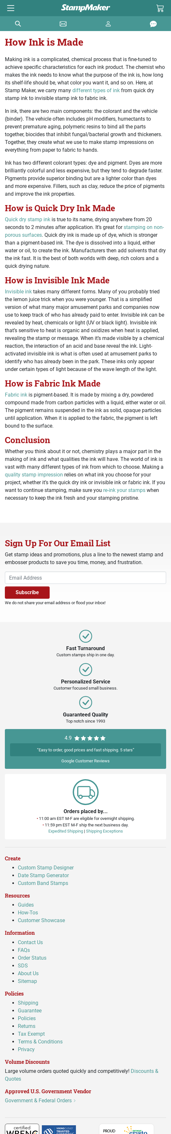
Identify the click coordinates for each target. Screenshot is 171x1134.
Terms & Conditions (40, 1042)
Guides (26, 905)
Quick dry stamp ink (27, 219)
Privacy (26, 1049)
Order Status (32, 958)
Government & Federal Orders (40, 1101)
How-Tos (28, 913)
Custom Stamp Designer (46, 868)
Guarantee (30, 1011)
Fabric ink (16, 395)
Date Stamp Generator (43, 876)
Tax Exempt (31, 1034)
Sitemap (27, 981)
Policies (27, 1018)
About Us (28, 973)
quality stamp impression (34, 475)
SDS (23, 966)
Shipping (28, 1003)
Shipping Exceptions (104, 831)
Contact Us (30, 942)
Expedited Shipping (65, 831)
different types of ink (96, 90)
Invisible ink (18, 292)
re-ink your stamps (124, 490)
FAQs (24, 950)
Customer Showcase (41, 921)
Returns (26, 1026)
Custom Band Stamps (43, 883)
